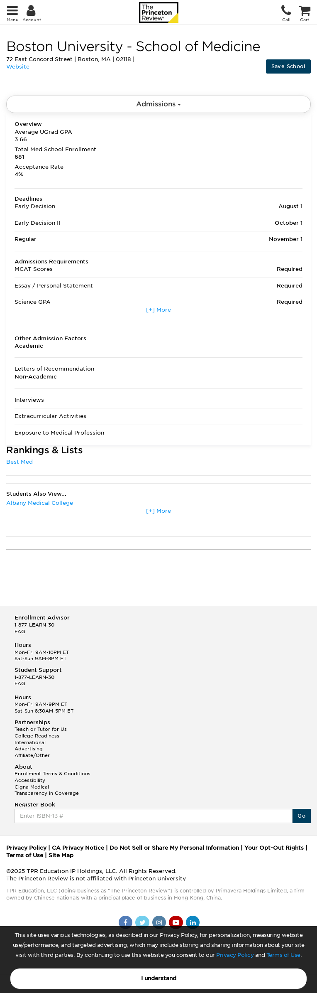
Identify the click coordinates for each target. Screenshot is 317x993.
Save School (288, 66)
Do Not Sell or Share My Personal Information (174, 848)
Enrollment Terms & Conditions (52, 774)
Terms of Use (283, 955)
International (30, 742)
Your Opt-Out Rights (274, 848)
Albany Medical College (39, 503)
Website (17, 67)
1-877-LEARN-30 (34, 625)
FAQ (20, 631)
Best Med (19, 462)
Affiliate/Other (32, 755)
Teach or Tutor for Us (41, 729)
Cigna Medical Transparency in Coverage (47, 790)
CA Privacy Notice (78, 848)
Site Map (61, 855)
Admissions (158, 104)
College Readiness (37, 736)
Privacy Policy (235, 955)
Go (301, 816)
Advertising (29, 749)
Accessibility (30, 780)
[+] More (158, 310)
